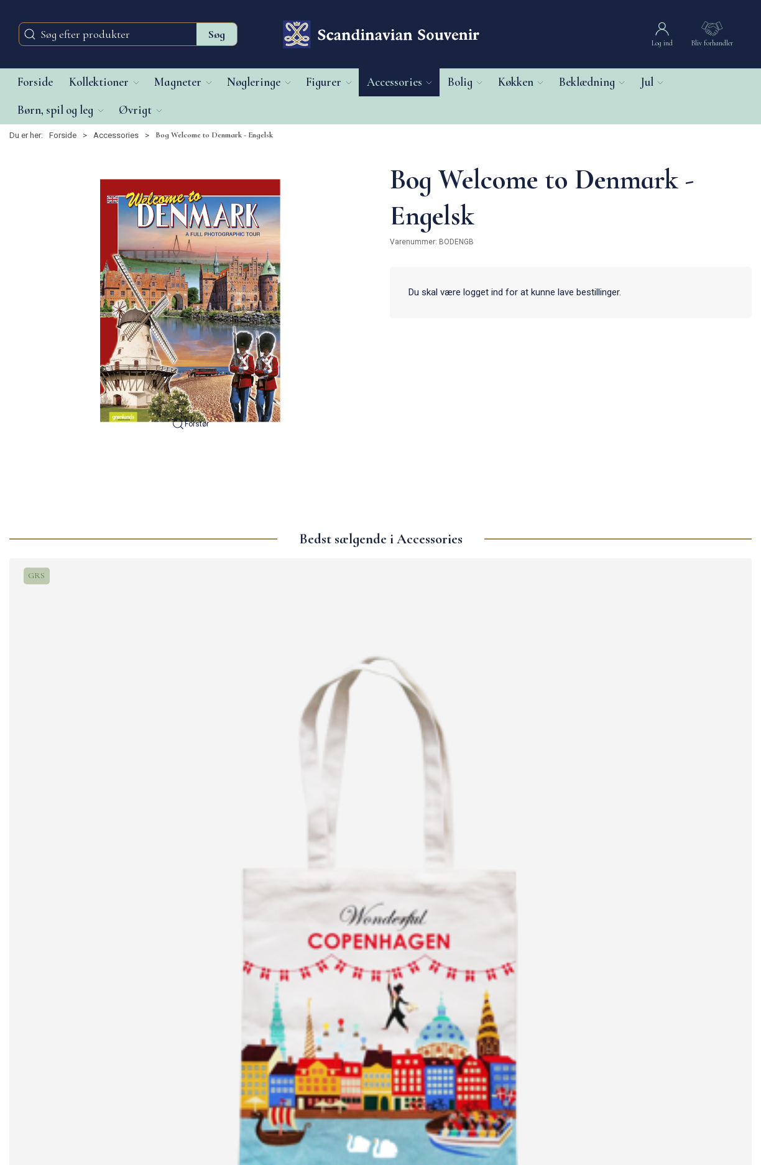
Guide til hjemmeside (297, 1072)
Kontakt (273, 1005)
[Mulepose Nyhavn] (287, 647)
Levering (275, 1018)
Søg (216, 34)
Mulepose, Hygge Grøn (456, 761)
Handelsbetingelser (295, 1059)
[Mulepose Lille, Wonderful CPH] (98, 647)
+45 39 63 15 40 (37, 1045)
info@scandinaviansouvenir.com (67, 1031)
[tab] (359, 832)
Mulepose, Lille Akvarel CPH (661, 761)
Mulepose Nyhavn (256, 761)
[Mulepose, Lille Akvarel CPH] (663, 647)
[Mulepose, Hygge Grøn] (474, 647)
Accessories (116, 135)
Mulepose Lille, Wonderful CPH (89, 769)
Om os (272, 991)
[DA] (380, 34)
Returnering (280, 1031)
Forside (62, 135)
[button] (103, 82)
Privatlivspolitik (286, 1045)
